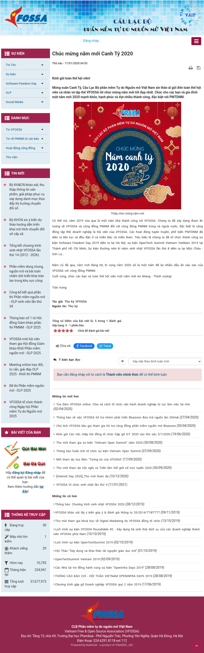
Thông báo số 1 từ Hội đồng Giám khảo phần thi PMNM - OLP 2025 (25, 322)
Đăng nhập (91, 41)
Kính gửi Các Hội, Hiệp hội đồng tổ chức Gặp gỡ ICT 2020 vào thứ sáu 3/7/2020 (113, 434)
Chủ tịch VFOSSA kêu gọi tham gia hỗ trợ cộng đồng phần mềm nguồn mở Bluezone (116, 426)
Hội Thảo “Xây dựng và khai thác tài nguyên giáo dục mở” (96, 551)
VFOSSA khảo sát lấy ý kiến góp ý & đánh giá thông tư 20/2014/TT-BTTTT (107, 512)
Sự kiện (11, 74)
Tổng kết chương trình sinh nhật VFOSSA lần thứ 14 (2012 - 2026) (25, 250)
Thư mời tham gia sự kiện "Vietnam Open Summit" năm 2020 (99, 442)
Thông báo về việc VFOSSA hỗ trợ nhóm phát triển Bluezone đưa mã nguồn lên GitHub (117, 417)
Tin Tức (11, 65)
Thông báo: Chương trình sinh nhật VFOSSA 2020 (90, 504)
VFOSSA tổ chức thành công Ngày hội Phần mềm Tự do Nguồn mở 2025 (25, 409)
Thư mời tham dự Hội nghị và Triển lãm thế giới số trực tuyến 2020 (104, 468)
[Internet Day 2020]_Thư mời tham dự (82, 476)
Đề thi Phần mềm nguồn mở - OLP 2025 (26, 388)
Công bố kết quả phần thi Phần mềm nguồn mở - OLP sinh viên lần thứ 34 (27, 299)
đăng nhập (33, 473)
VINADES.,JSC (124, 645)
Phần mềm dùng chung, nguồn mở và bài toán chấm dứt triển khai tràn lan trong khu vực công (26, 273)
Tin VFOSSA (14, 129)
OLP (8, 92)
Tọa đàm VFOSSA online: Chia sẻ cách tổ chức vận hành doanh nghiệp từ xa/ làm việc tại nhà (123, 404)
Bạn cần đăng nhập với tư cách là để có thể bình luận (112, 374)
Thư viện (12, 157)
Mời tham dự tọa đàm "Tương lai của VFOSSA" (89, 459)
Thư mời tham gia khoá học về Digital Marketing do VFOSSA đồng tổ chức (107, 521)
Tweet (105, 346)
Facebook (84, 346)
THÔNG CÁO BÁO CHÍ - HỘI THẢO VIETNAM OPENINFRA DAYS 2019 (103, 576)
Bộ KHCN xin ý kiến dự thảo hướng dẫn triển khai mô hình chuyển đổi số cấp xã (27, 227)
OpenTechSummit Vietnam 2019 (77, 559)
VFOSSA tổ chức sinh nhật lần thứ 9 (81, 484)
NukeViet (91, 645)
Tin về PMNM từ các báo (22, 138)
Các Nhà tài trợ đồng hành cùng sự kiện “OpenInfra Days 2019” (99, 567)
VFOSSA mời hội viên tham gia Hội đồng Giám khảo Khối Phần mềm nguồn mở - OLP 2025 (27, 346)
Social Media (14, 102)
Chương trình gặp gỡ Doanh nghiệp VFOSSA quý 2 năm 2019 (98, 584)
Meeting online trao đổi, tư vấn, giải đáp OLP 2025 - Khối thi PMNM (26, 369)
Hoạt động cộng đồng (20, 148)
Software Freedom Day (21, 83)
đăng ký (18, 473)
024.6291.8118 (104, 640)
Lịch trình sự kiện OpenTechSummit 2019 (84, 542)
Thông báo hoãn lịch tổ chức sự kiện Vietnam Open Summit (98, 451)
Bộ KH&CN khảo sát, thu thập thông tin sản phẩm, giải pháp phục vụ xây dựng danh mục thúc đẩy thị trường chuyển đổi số (27, 196)
